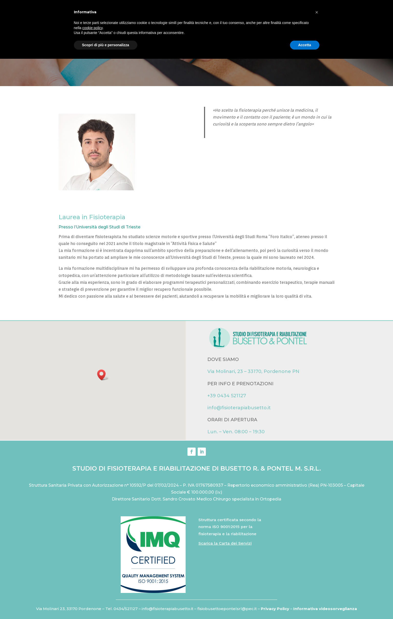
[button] (103, 374)
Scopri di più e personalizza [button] (105, 605)
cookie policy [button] (92, 588)
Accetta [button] (304, 605)
